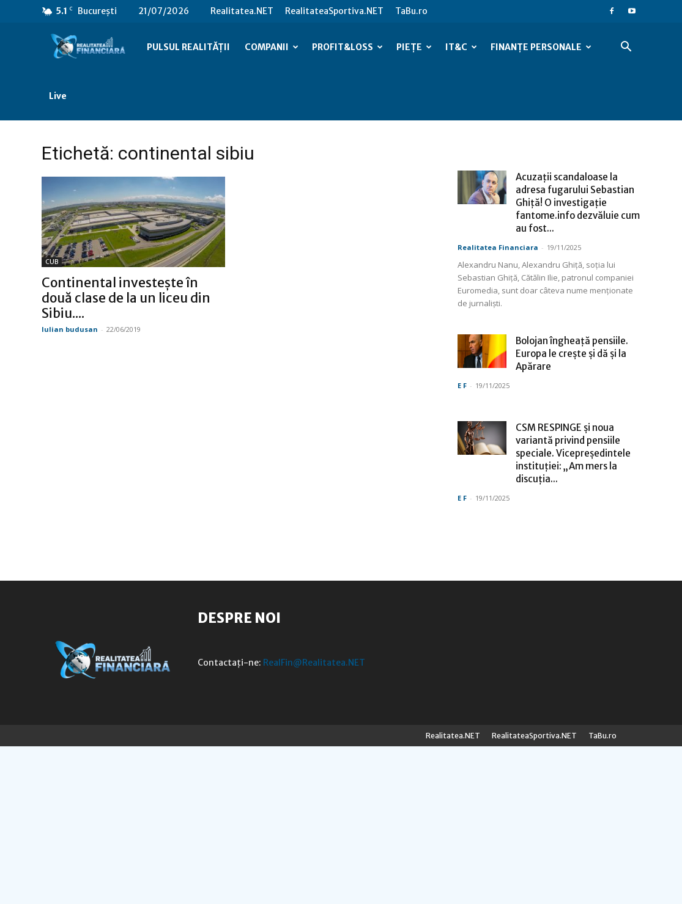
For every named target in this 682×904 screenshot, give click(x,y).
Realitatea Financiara (498, 247)
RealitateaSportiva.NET (334, 11)
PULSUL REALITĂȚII (188, 47)
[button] (626, 48)
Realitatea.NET (241, 11)
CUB (51, 262)
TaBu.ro (411, 11)
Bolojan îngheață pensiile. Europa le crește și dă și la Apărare (572, 353)
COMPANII (271, 47)
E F (462, 385)
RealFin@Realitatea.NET (314, 662)
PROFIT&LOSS (347, 47)
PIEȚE (414, 47)
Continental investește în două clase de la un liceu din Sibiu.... (126, 298)
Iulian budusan (70, 329)
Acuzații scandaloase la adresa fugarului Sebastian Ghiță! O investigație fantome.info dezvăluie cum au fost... (578, 202)
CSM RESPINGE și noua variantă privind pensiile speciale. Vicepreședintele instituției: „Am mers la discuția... (573, 453)
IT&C (461, 47)
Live (58, 95)
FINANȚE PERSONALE (541, 47)
